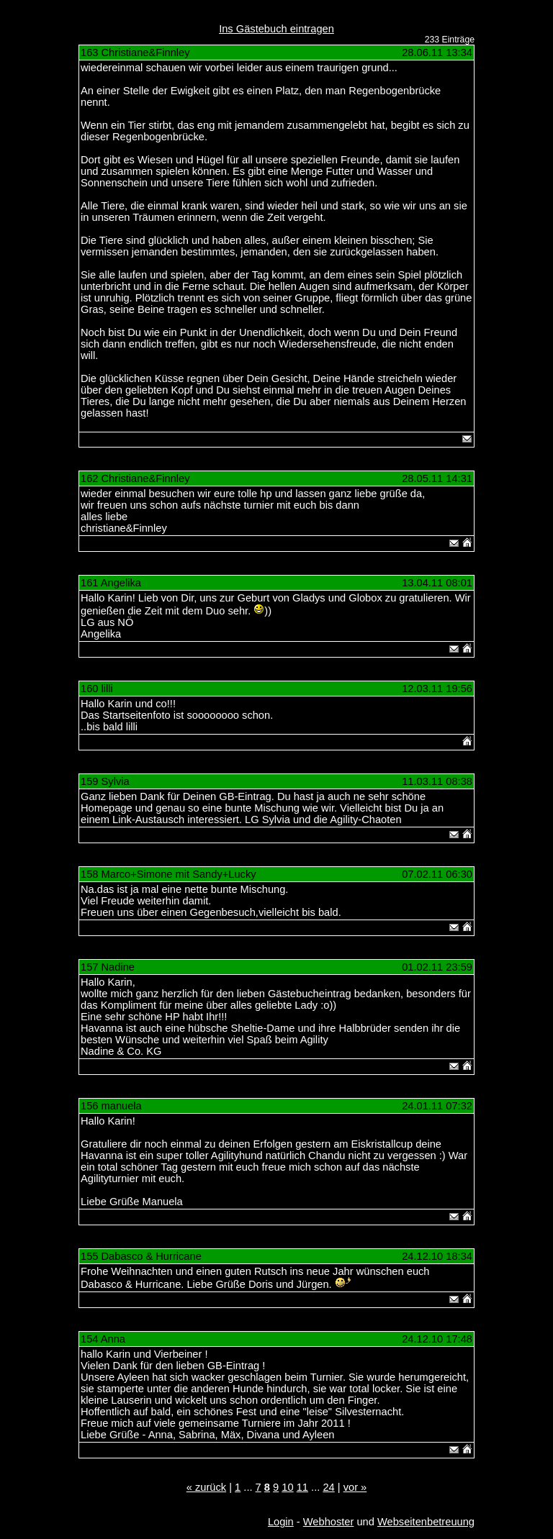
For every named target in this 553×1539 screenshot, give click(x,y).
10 (287, 1487)
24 (328, 1487)
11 (302, 1487)
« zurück (206, 1487)
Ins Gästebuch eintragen (276, 29)
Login (281, 1521)
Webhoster (328, 1521)
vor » (355, 1487)
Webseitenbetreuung (426, 1521)
